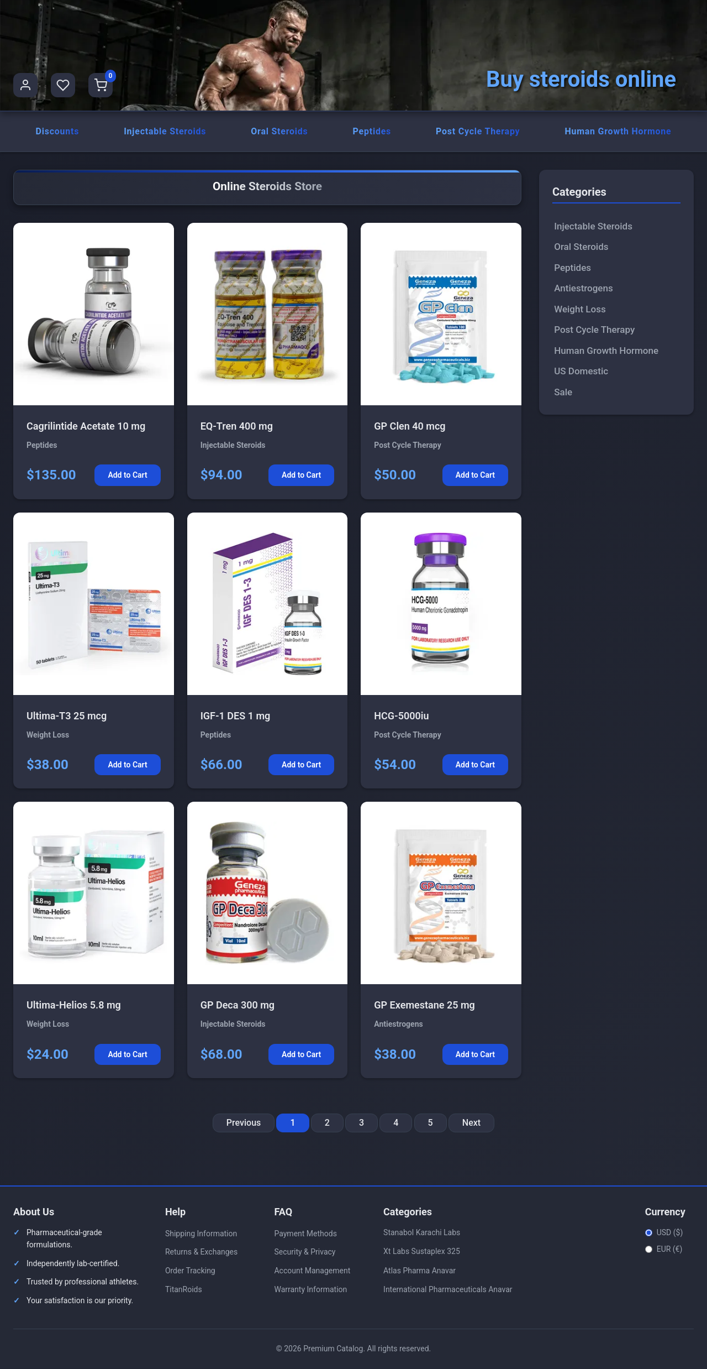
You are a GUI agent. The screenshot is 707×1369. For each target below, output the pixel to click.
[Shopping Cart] (100, 85)
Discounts (57, 132)
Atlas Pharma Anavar (419, 1271)
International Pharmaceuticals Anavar (448, 1290)
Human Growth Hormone (618, 132)
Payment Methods (305, 1234)
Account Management (312, 1271)
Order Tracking (190, 1271)
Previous (243, 1124)
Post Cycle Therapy (477, 132)
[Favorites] (63, 85)
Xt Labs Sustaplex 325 (421, 1252)
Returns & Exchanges (201, 1252)
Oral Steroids (279, 132)
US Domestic (581, 372)
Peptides (371, 132)
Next (471, 1124)
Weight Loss (579, 309)
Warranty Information (310, 1290)
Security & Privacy (304, 1252)
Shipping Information (201, 1234)
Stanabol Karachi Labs (421, 1233)
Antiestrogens (583, 289)
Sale (563, 392)
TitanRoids (183, 1290)
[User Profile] (25, 85)
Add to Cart (127, 476)
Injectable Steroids (165, 132)
